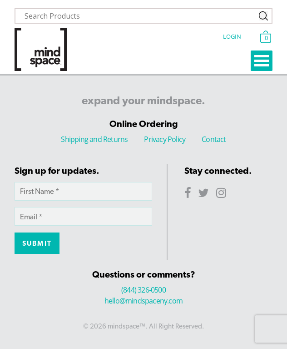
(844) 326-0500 (143, 290)
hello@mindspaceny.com (143, 301)
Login (232, 36)
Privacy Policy (164, 139)
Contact (214, 139)
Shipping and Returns (94, 139)
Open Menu (261, 61)
